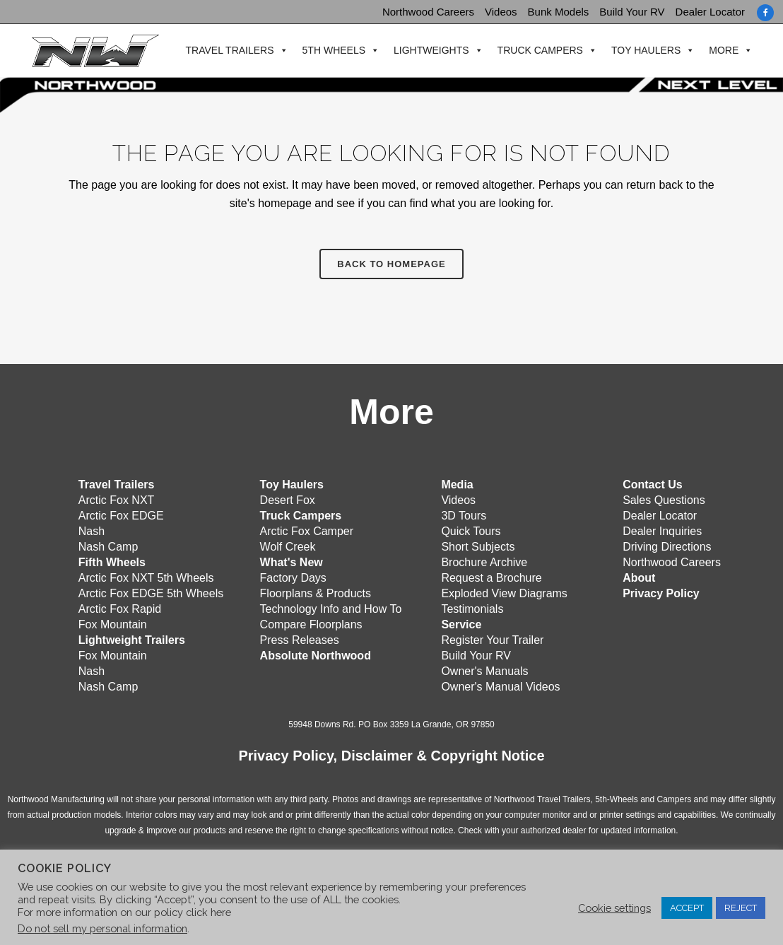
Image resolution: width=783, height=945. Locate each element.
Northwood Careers (428, 12)
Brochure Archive (484, 562)
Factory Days (293, 577)
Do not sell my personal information (102, 928)
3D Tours (463, 515)
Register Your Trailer (492, 639)
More (722, 50)
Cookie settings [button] (614, 908)
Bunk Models (558, 12)
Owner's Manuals (484, 670)
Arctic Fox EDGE (121, 515)
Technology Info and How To (331, 608)
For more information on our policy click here (124, 912)
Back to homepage (391, 264)
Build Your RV (631, 12)
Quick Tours (470, 530)
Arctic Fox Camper (306, 530)
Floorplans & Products (315, 593)
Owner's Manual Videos (500, 686)
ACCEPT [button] (687, 908)
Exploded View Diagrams (504, 593)
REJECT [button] (740, 908)
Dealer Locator (710, 12)
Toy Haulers (644, 50)
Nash (91, 530)
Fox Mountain (112, 624)
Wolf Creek (288, 546)
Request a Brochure (491, 577)
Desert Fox (287, 499)
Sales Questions (664, 499)
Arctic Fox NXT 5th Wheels (146, 577)
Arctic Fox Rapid (119, 608)
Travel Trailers (228, 50)
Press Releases (299, 639)
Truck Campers (538, 50)
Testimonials (472, 608)
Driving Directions (667, 546)
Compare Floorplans (311, 624)
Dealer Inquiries (662, 530)
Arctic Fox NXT (116, 499)
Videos (501, 12)
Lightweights (430, 50)
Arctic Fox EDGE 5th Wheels (150, 593)
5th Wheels (331, 50)
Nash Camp (108, 546)
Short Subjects (477, 546)
